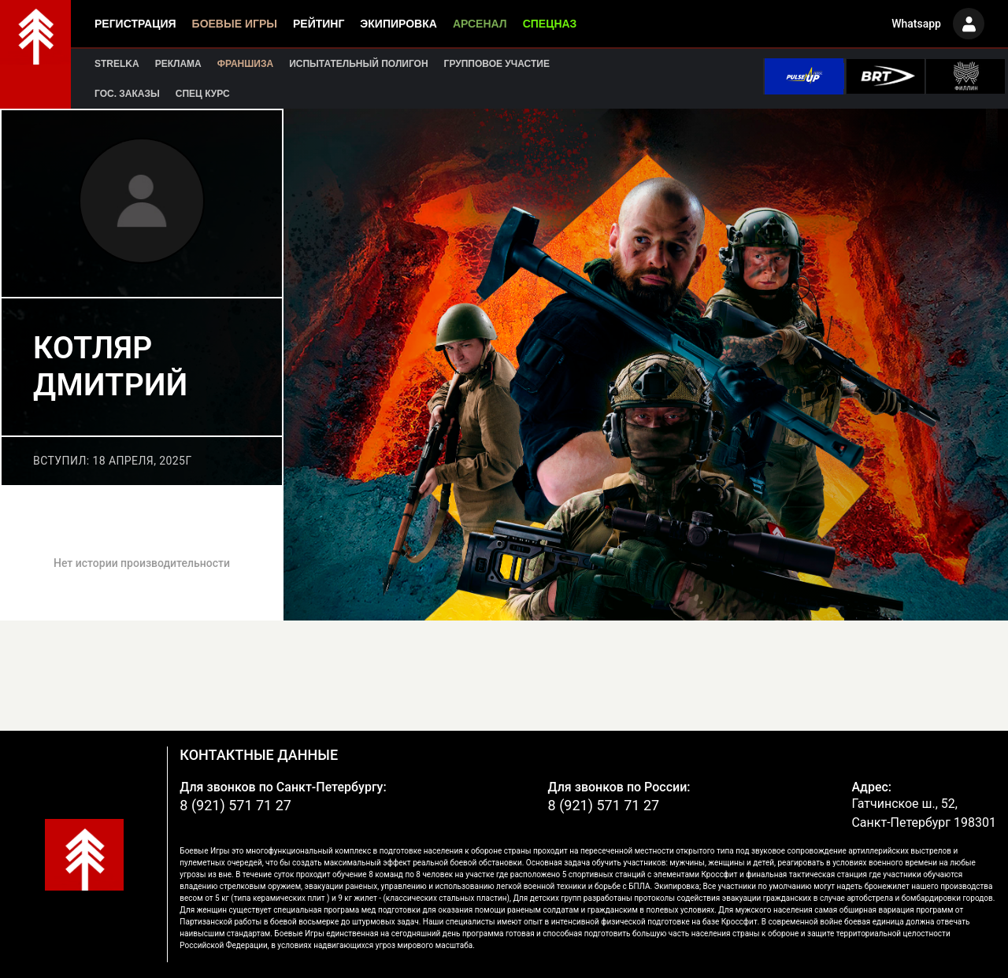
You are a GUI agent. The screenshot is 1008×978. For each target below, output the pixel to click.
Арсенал (480, 23)
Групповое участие (497, 63)
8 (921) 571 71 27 (235, 805)
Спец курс (203, 93)
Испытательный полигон (358, 63)
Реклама (178, 63)
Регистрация (135, 23)
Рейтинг (318, 23)
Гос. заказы (127, 93)
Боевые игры (234, 23)
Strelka (116, 63)
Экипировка (398, 23)
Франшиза (245, 63)
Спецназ (550, 23)
